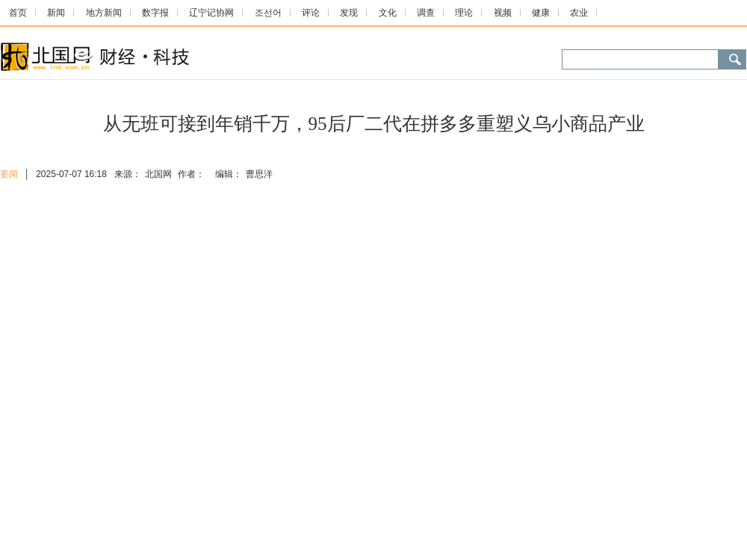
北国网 (158, 174)
